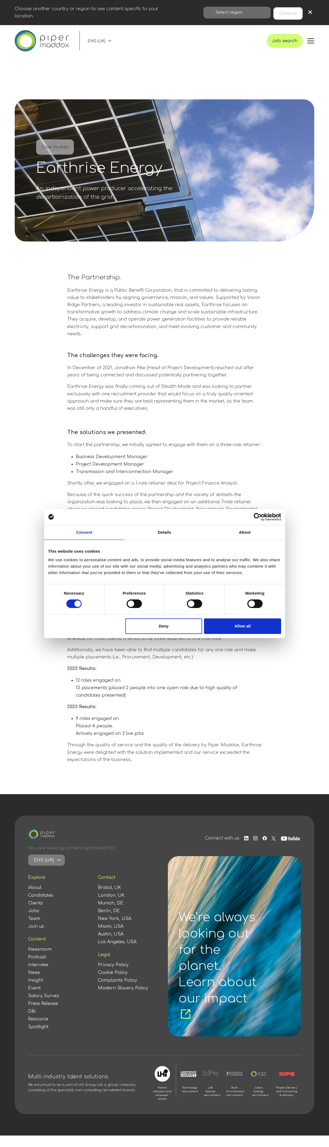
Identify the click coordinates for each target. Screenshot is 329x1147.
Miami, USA (110, 937)
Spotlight (38, 1038)
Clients (35, 914)
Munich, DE (110, 914)
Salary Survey (43, 1007)
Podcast (37, 968)
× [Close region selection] (310, 12)
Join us (36, 937)
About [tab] (245, 532)
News (34, 984)
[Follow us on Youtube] (291, 850)
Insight (35, 991)
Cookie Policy (112, 984)
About (34, 899)
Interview (38, 976)
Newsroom (40, 960)
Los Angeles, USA (117, 953)
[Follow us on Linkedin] (241, 850)
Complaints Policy (117, 991)
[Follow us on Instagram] (252, 850)
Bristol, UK (109, 899)
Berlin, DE (109, 922)
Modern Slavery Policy (123, 999)
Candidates (40, 906)
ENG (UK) (96, 47)
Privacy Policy (113, 976)
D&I (32, 1022)
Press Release (43, 1015)
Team (34, 930)
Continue (288, 12)
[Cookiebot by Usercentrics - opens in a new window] (257, 517)
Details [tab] (164, 532)
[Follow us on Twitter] (273, 850)
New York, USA (114, 930)
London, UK (111, 906)
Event (34, 999)
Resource (38, 1030)
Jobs (33, 922)
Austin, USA (110, 945)
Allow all (243, 626)
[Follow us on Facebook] (263, 850)
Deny (164, 626)
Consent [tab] (84, 532)
